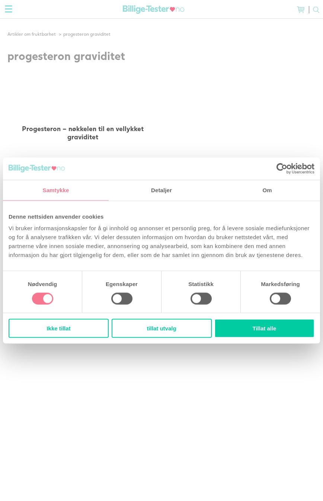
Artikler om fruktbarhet (31, 34)
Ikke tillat (58, 328)
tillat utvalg (161, 328)
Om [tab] (267, 190)
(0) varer (300, 9)
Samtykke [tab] (56, 190)
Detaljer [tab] (161, 190)
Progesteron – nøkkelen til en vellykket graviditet (83, 132)
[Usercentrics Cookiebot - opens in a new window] (281, 168)
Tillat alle (264, 328)
